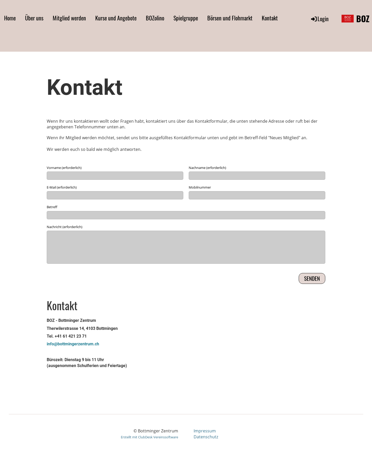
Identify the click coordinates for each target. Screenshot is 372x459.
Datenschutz (206, 437)
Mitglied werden (69, 18)
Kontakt (270, 18)
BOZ (362, 19)
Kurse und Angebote (116, 18)
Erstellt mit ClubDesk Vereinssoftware (149, 437)
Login (319, 18)
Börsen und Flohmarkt (229, 18)
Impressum (205, 431)
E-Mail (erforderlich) (62, 187)
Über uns (34, 18)
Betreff (52, 207)
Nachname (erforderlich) (207, 167)
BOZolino (155, 18)
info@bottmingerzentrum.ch (73, 343)
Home (10, 18)
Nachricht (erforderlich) (64, 226)
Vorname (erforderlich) (64, 167)
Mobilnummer (200, 187)
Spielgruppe (185, 18)
